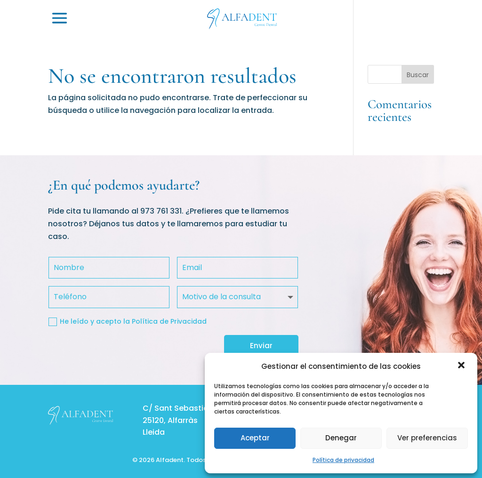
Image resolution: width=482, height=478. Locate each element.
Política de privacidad (343, 460)
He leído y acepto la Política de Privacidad (127, 321)
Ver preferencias (427, 438)
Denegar (341, 438)
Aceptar (255, 438)
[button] (462, 366)
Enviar (261, 346)
